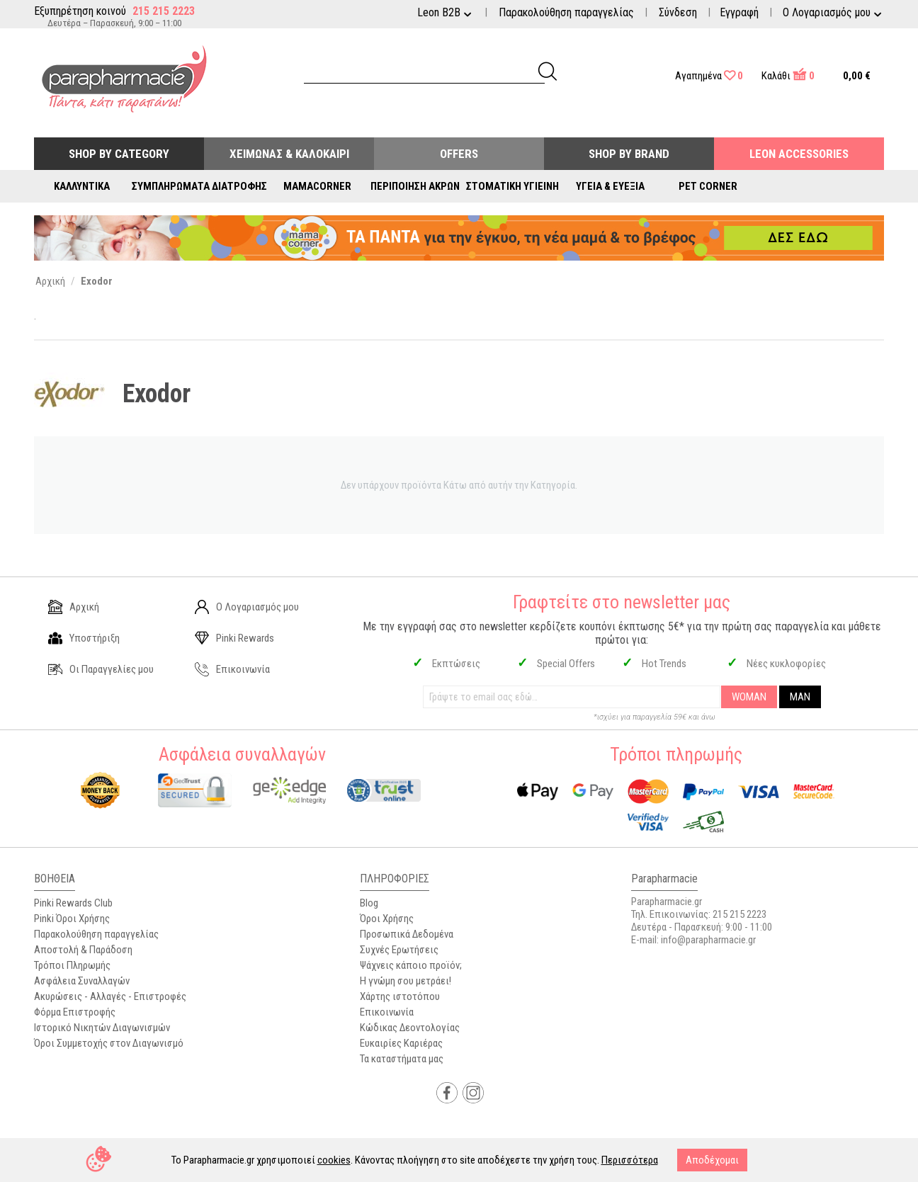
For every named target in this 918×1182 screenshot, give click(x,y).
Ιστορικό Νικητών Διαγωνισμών (102, 1027)
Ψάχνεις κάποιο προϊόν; (411, 965)
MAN (800, 697)
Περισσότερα (629, 1160)
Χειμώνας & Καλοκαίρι (289, 154)
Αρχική (73, 607)
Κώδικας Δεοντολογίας (410, 1027)
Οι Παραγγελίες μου (101, 669)
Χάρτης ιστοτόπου (400, 996)
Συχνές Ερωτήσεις (399, 949)
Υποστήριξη (84, 638)
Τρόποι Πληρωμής (72, 965)
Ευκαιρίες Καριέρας (401, 1043)
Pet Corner (708, 186)
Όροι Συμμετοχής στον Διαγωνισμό (108, 1043)
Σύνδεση (678, 12)
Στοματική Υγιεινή (512, 186)
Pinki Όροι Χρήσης (72, 918)
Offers (459, 154)
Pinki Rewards (234, 638)
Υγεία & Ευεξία (610, 186)
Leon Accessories (799, 154)
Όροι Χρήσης (387, 918)
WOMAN (749, 697)
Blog (369, 903)
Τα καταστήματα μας (401, 1058)
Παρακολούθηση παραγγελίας (566, 12)
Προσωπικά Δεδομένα (406, 934)
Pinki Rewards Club (73, 903)
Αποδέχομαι (712, 1160)
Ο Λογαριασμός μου (247, 607)
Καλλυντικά (82, 186)
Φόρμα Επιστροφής (74, 1012)
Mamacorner (317, 186)
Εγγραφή (739, 12)
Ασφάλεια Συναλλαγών (82, 980)
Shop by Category (119, 154)
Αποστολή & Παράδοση (83, 949)
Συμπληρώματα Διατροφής (199, 186)
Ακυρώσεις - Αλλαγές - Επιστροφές (110, 996)
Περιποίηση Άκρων (415, 186)
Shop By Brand (629, 154)
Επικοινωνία (232, 669)
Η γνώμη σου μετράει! (405, 980)
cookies (334, 1160)
